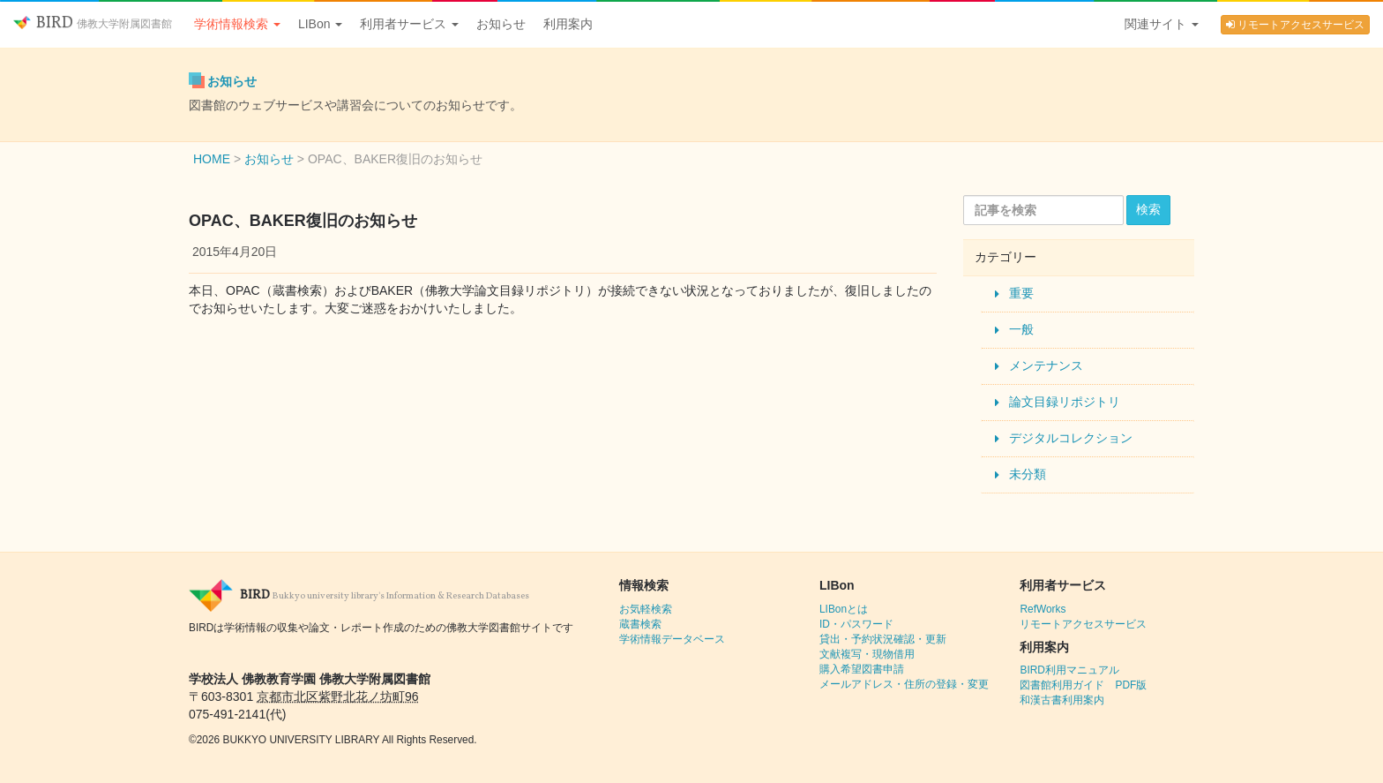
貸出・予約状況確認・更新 (882, 639)
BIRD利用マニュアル (1069, 670)
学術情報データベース (672, 639)
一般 (1021, 329)
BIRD (92, 23)
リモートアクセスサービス (1295, 25)
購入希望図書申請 (861, 669)
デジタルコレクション (1071, 438)
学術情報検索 (237, 24)
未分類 (1027, 474)
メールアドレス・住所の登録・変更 (904, 684)
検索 (1148, 209)
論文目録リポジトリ (1064, 402)
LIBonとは (843, 609)
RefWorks (1042, 609)
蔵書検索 (640, 624)
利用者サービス (409, 24)
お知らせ (501, 24)
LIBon (320, 24)
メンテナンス (1046, 365)
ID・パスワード (856, 624)
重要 (1021, 293)
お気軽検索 (645, 609)
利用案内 (568, 24)
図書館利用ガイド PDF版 (1083, 685)
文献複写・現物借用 (867, 654)
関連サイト (1162, 24)
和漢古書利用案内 (1062, 700)
